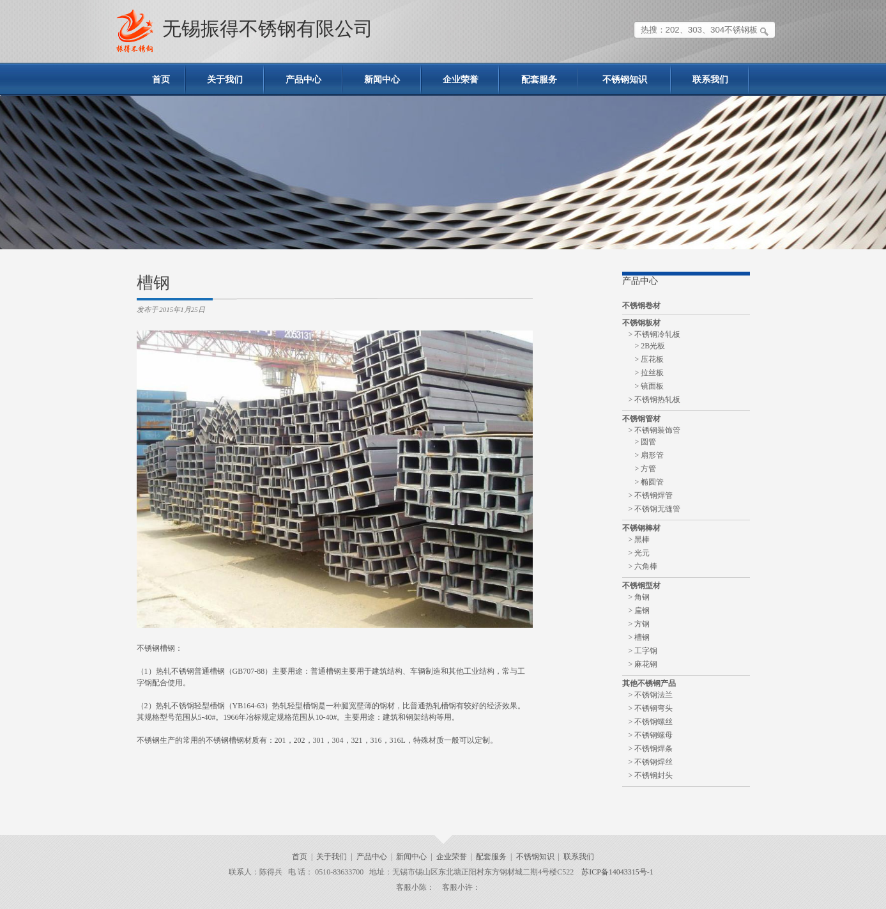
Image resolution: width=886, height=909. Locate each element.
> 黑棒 (639, 539)
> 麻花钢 (643, 664)
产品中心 (303, 79)
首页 (161, 79)
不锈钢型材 (641, 585)
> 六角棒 (643, 566)
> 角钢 (639, 597)
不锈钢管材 (641, 418)
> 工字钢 (643, 650)
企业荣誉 (460, 79)
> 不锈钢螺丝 (651, 721)
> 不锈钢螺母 (651, 735)
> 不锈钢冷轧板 (655, 334)
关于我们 (225, 79)
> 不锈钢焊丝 (651, 762)
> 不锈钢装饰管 (655, 430)
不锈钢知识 (624, 79)
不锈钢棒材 (641, 528)
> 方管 (646, 468)
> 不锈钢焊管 (651, 495)
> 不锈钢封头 (651, 775)
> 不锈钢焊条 (651, 748)
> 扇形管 (649, 455)
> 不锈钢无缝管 (655, 508)
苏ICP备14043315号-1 (617, 871)
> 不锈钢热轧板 (655, 399)
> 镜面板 (649, 386)
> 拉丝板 (649, 372)
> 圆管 (646, 441)
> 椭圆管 (649, 482)
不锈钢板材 (641, 322)
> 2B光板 (650, 345)
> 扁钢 (639, 610)
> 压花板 (649, 359)
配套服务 (539, 79)
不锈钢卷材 (641, 305)
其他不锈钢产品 (649, 683)
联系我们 (710, 79)
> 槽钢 (639, 637)
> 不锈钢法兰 (651, 694)
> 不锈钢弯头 (651, 708)
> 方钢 (639, 623)
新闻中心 (382, 79)
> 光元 (639, 552)
